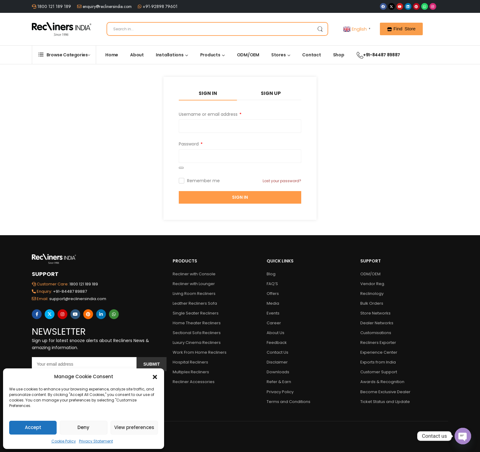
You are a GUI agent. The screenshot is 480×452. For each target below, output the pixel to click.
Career (274, 323)
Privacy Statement (96, 441)
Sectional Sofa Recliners (197, 333)
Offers (273, 293)
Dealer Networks (376, 323)
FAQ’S (272, 284)
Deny (83, 427)
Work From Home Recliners (200, 352)
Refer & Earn (279, 382)
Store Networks (375, 313)
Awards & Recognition (382, 382)
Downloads (278, 372)
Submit (151, 364)
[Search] (217, 29)
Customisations (375, 333)
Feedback (277, 342)
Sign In (208, 93)
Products (210, 55)
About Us (275, 333)
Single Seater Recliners (196, 313)
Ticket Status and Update (385, 402)
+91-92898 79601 (159, 6)
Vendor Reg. (372, 284)
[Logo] (61, 29)
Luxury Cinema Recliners (197, 342)
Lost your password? (282, 180)
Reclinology (372, 293)
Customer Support (378, 372)
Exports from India (378, 362)
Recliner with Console (194, 274)
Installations (170, 55)
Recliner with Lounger (194, 284)
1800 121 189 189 (53, 6)
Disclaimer (277, 362)
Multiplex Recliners (191, 372)
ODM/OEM (248, 55)
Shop (338, 55)
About (137, 55)
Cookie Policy (63, 441)
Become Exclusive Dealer (385, 392)
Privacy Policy (280, 392)
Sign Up (271, 93)
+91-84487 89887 (375, 54)
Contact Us (277, 352)
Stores (278, 55)
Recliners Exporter (378, 342)
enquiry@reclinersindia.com (106, 6)
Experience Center (378, 352)
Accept (33, 427)
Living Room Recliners (194, 293)
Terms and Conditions (288, 402)
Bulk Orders (371, 303)
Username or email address (210, 114)
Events (273, 313)
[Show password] (181, 168)
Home (111, 55)
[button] (155, 377)
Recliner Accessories (194, 382)
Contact (311, 55)
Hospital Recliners (190, 362)
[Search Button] (320, 29)
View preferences (134, 427)
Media (273, 303)
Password (191, 144)
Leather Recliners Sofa (195, 303)
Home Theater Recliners (197, 323)
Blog (271, 274)
